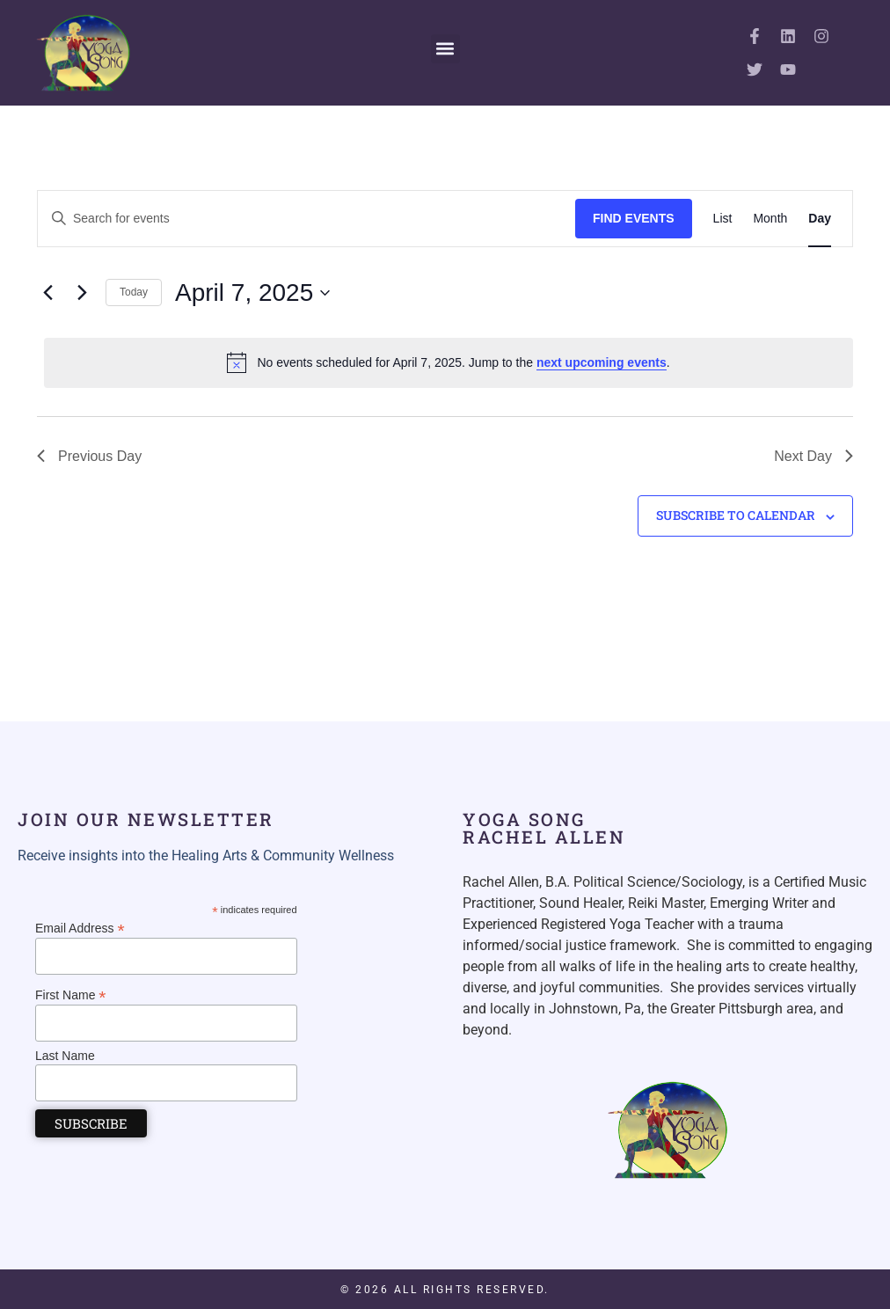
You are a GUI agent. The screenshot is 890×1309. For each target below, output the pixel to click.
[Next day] (81, 292)
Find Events (634, 218)
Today (134, 292)
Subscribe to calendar (735, 515)
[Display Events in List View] (723, 218)
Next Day (813, 456)
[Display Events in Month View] (770, 218)
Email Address (80, 927)
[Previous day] (47, 292)
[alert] (448, 362)
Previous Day (89, 456)
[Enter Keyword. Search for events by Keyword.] (306, 218)
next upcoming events (601, 362)
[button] (445, 48)
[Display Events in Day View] (819, 218)
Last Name (65, 1055)
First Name (70, 994)
